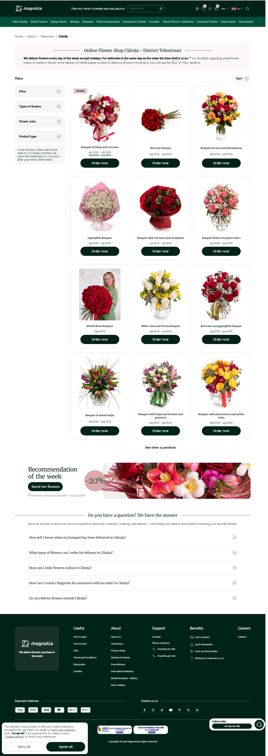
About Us (116, 637)
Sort (242, 78)
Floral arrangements (107, 21)
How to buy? (80, 643)
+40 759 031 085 (232, 726)
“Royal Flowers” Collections (177, 21)
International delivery (122, 671)
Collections (117, 643)
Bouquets (88, 21)
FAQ (76, 650)
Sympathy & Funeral (134, 21)
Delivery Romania (120, 657)
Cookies (78, 671)
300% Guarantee (201, 644)
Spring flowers (59, 21)
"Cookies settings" (14, 736)
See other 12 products (160, 447)
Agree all (66, 747)
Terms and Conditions (85, 657)
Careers (242, 637)
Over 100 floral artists (203, 651)
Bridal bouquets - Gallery (124, 678)
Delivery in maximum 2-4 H (206, 658)
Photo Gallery (118, 685)
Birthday (75, 21)
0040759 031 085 (163, 649)
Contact (156, 637)
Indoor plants (228, 21)
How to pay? (80, 637)
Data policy (79, 664)
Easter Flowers (39, 21)
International (246, 21)
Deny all (24, 747)
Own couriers (199, 637)
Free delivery (118, 664)
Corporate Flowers (207, 21)
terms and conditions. (63, 730)
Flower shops (118, 650)
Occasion (154, 21)
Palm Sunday (20, 21)
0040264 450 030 (163, 656)
